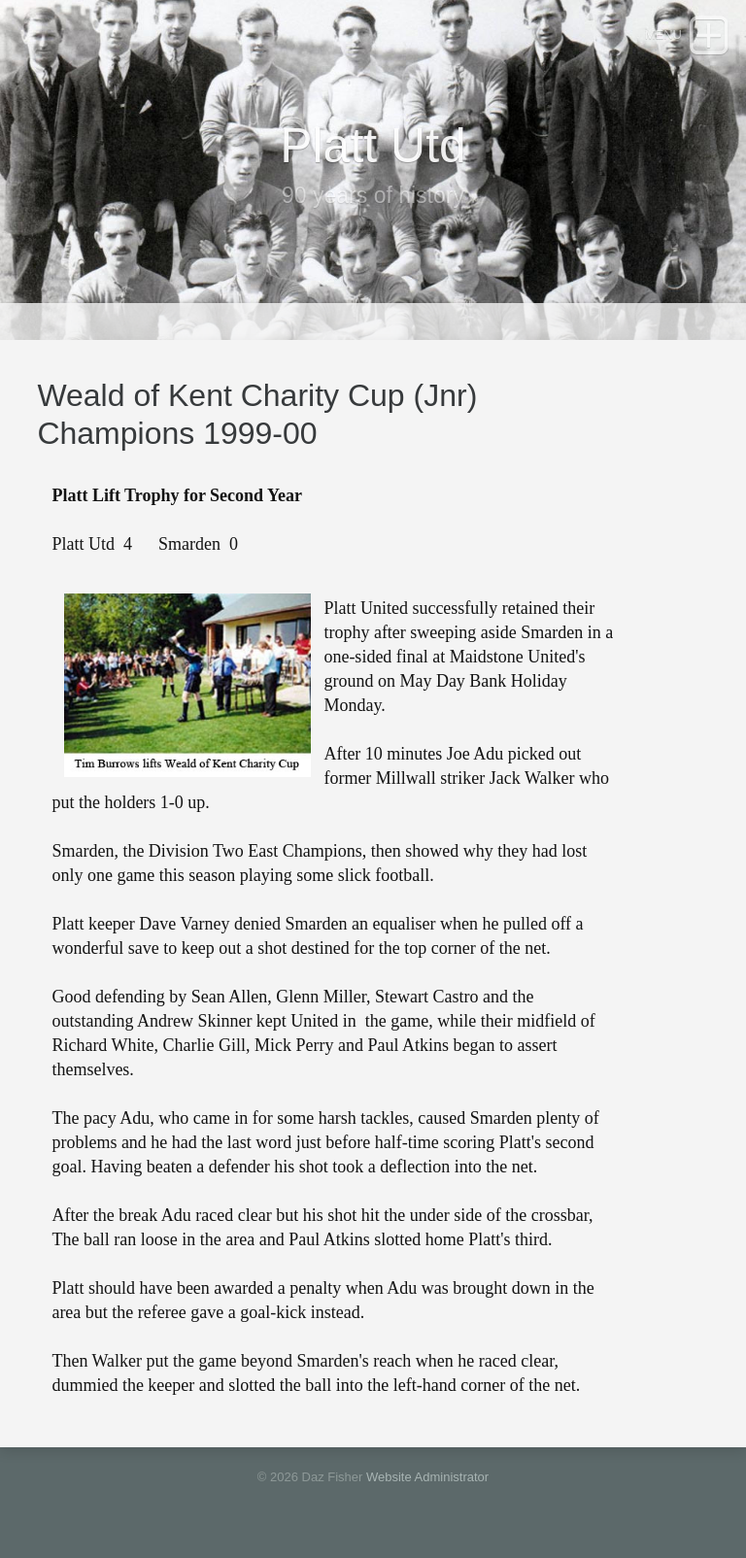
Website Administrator (427, 1477)
